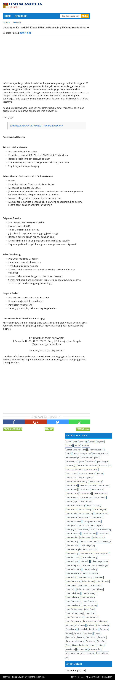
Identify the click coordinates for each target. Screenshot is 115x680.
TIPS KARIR (20, 16)
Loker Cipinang (86, 513)
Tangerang (90, 641)
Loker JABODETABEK (92, 521)
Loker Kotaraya (72, 541)
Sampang (104, 629)
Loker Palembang (89, 557)
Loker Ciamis (100, 497)
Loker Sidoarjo (102, 581)
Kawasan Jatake (91, 469)
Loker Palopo (72, 561)
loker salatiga (102, 653)
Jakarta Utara (71, 461)
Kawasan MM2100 (87, 473)
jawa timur (70, 649)
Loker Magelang (88, 545)
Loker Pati (86, 565)
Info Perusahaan (100, 453)
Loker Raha (71, 577)
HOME (7, 16)
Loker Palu (84, 561)
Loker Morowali (73, 557)
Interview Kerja (72, 457)
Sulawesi (80, 637)
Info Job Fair (85, 453)
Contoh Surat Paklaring (76, 449)
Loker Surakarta (73, 605)
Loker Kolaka (99, 537)
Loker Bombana (100, 493)
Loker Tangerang (89, 605)
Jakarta (97, 457)
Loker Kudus (86, 541)
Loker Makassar (90, 549)
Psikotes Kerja (102, 625)
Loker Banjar (71, 485)
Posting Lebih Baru (13, 429)
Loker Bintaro (72, 493)
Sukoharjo (70, 637)
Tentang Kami (78, 677)
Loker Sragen (83, 589)
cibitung (101, 645)
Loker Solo (70, 589)
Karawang (70, 465)
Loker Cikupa (71, 509)
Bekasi (92, 441)
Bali (75, 441)
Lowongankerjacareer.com (31, 677)
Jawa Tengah (102, 461)
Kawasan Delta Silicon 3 (87, 465)
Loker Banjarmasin (87, 485)
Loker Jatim (84, 525)
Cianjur (69, 445)
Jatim (81, 461)
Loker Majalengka (73, 549)
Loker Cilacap (85, 509)
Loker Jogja (71, 529)
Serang (69, 633)
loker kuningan (72, 653)
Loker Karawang (103, 529)
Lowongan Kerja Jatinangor (95, 621)
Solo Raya (87, 633)
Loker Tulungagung (74, 617)
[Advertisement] (46, 60)
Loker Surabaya (89, 601)
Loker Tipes (90, 613)
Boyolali (100, 441)
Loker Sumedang (73, 601)
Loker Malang (72, 553)
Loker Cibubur (86, 501)
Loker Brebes (86, 497)
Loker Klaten (85, 537)
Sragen (97, 633)
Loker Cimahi (71, 513)
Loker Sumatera (88, 597)
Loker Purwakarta (73, 573)
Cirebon (85, 445)
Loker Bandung (95, 481)
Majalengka (80, 625)
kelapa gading (95, 649)
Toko (68, 645)
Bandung (83, 441)
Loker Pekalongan (100, 565)
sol (67, 657)
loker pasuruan (87, 653)
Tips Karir (101, 641)
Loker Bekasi (98, 489)
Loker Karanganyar (86, 529)
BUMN (68, 441)
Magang (69, 625)
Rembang (93, 629)
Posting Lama (83, 429)
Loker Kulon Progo (102, 541)
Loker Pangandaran (99, 561)
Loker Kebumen (89, 533)
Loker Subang (97, 589)
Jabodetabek (86, 457)
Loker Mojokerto (102, 553)
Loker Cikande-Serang (75, 505)
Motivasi (90, 625)
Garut (68, 453)
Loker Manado (86, 553)
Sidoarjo (77, 633)
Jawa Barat (90, 461)
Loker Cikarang (94, 505)
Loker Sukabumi (73, 593)
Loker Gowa (97, 517)
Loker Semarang (73, 581)
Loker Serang (88, 581)
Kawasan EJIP (105, 465)
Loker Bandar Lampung (76, 481)
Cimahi (77, 445)
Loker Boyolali (72, 497)
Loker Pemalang (90, 569)
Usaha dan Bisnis (80, 645)
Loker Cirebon (101, 513)
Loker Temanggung (74, 613)
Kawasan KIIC (71, 473)
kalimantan (82, 649)
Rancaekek (82, 629)
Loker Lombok (72, 545)
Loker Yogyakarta (73, 621)
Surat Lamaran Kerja (75, 641)
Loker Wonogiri (91, 617)
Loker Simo (71, 585)
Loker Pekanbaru (73, 569)
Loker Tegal (89, 609)
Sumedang (91, 637)
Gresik (75, 453)
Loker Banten (104, 485)
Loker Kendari (72, 537)
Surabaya (102, 637)
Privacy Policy (93, 677)
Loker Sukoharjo (89, 593)
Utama (93, 645)
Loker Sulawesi (72, 597)
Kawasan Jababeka (74, 469)
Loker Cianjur (72, 501)
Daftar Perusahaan (96, 449)
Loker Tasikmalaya (74, 609)
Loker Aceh (71, 477)
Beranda (49, 429)
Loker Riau (98, 577)
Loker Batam (84, 489)
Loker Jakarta (71, 525)
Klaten (100, 473)
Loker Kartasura (73, 533)
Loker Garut (84, 517)
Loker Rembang (85, 577)
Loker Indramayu (73, 521)
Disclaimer (107, 677)
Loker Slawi (83, 585)
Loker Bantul (71, 489)
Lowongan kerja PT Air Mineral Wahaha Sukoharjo (36, 125)
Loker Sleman (96, 585)
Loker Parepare (73, 565)
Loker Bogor (85, 493)
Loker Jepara (97, 525)
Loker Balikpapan (85, 477)
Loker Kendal (104, 533)
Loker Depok (71, 517)
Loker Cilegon (100, 509)
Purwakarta (71, 629)
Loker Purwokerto (91, 573)
